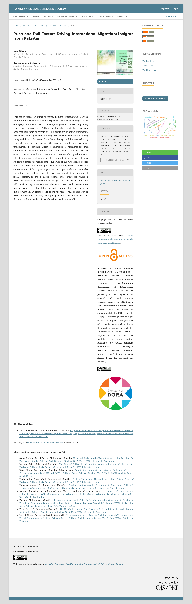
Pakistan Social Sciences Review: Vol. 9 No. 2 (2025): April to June (92, 488)
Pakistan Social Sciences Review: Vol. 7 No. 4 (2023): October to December (77, 461)
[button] (160, 152)
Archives (27, 25)
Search (171, 16)
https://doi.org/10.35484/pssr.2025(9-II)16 (40, 80)
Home (36, 16)
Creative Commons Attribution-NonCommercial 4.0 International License (116, 239)
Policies (86, 16)
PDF (104, 81)
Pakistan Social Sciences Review (40, 9)
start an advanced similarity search (45, 442)
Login (175, 8)
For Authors (148, 65)
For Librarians (149, 70)
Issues (47, 16)
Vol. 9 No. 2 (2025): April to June (51, 25)
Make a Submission (155, 98)
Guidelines (104, 16)
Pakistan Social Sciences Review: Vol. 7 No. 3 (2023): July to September (65, 467)
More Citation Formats (113, 160)
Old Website (21, 16)
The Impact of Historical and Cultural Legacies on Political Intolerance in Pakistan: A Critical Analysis (77, 493)
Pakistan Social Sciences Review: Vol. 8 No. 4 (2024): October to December (69, 512)
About (121, 16)
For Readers (148, 61)
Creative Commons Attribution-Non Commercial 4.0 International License (84, 564)
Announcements (67, 16)
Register (164, 8)
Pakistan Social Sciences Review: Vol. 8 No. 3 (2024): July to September (65, 482)
